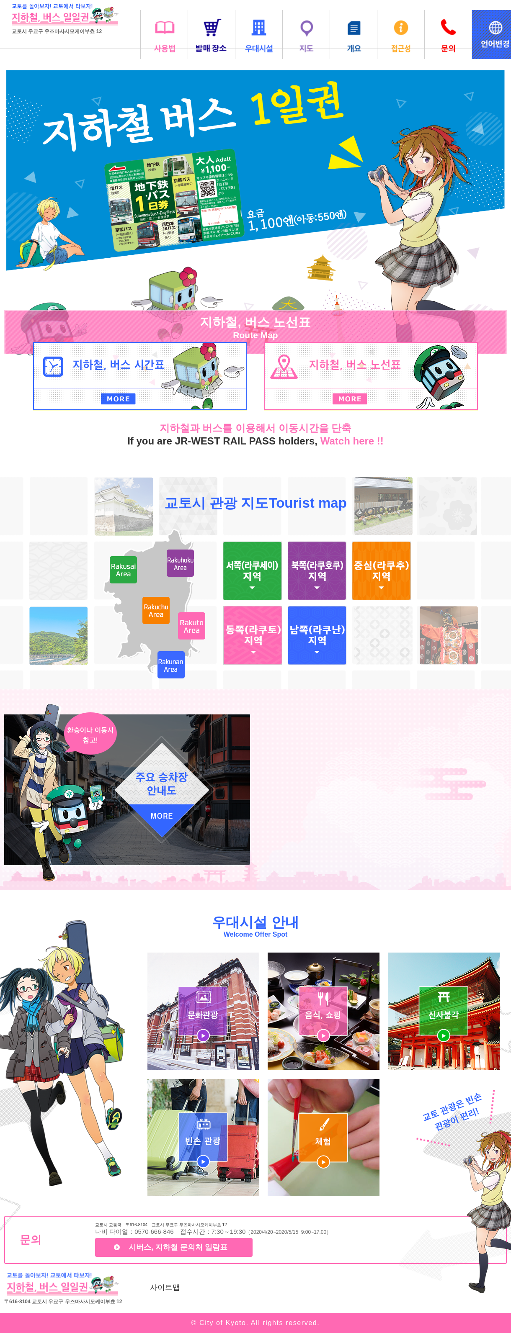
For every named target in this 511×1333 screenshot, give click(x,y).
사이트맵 (165, 1287)
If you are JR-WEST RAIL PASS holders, (223, 441)
